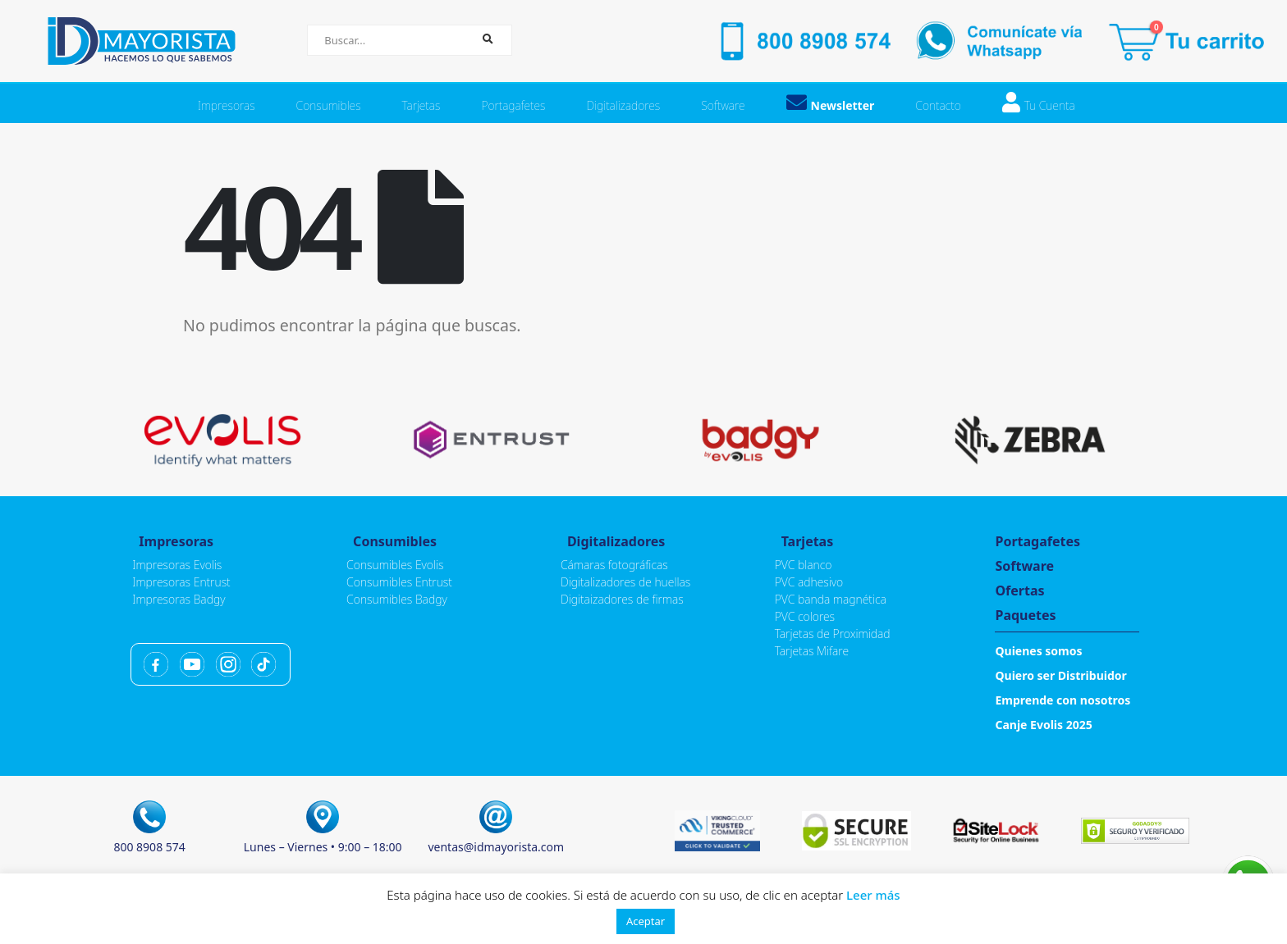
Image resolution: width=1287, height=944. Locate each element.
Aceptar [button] (645, 921)
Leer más (873, 895)
